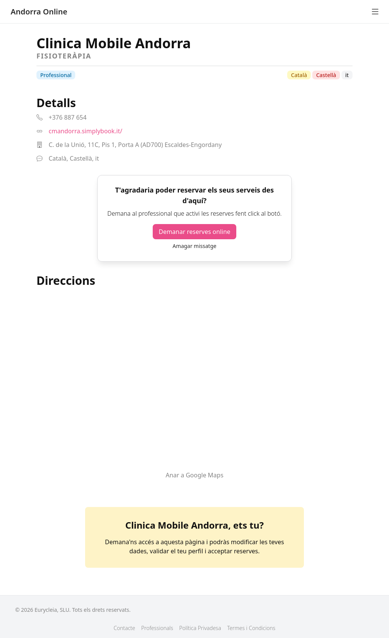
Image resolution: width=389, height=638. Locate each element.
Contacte (124, 628)
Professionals (157, 628)
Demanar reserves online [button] (195, 231)
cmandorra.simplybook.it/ (85, 131)
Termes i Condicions (251, 628)
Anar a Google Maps (194, 475)
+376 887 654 (68, 117)
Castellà (326, 75)
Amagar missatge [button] (194, 246)
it (347, 75)
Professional (55, 75)
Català (299, 75)
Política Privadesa (200, 628)
